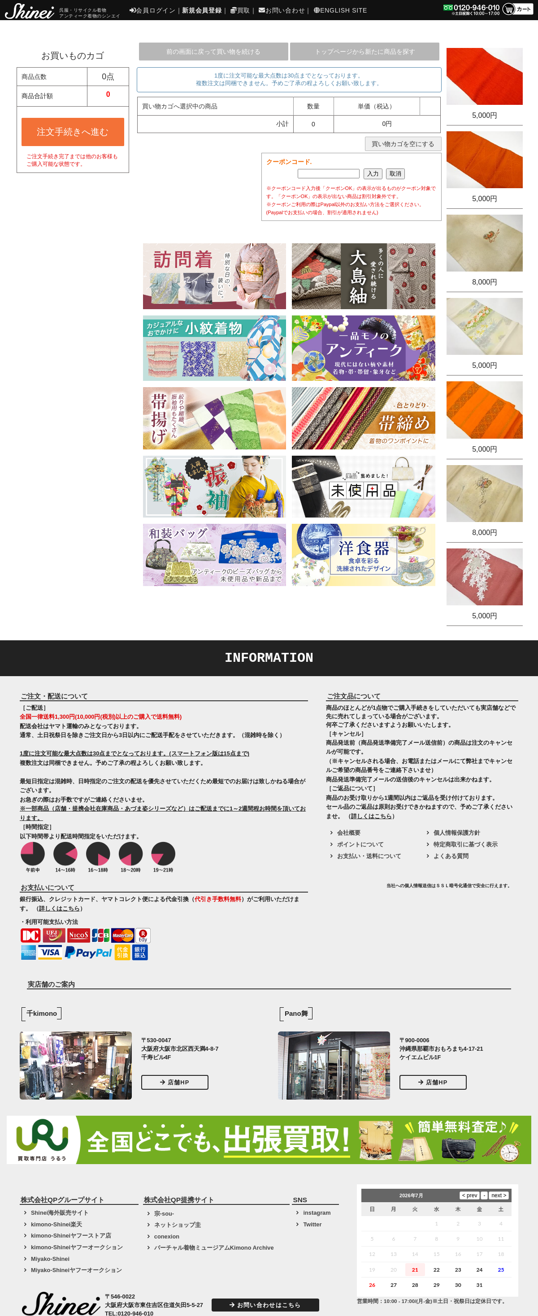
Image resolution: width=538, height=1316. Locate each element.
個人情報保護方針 (457, 832)
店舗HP (175, 1082)
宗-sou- (164, 1213)
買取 (240, 10)
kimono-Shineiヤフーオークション (77, 1247)
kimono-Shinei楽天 (56, 1224)
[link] (355, 889)
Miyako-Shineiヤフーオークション (76, 1270)
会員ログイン (153, 10)
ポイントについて (360, 844)
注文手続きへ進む (72, 132)
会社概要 (348, 832)
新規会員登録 (201, 10)
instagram (316, 1212)
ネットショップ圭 (177, 1224)
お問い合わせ (282, 10)
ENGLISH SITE (341, 10)
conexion (166, 1236)
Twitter (312, 1224)
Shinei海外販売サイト (60, 1212)
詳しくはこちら (59, 908)
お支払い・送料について (369, 856)
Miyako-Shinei (50, 1259)
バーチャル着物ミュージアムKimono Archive (214, 1247)
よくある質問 (451, 856)
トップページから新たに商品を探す (365, 51)
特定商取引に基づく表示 (466, 844)
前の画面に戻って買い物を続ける (213, 51)
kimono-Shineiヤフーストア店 (71, 1235)
